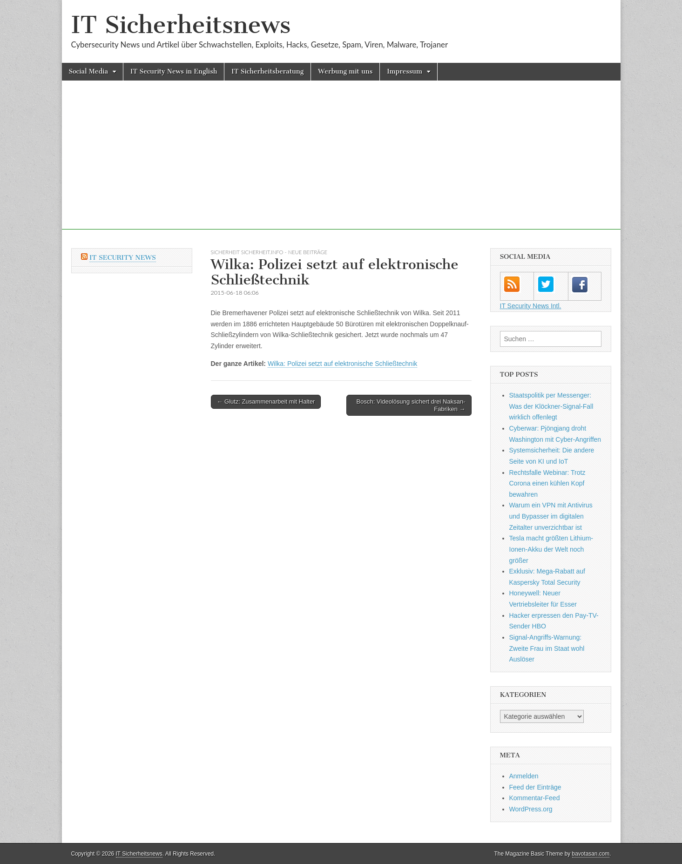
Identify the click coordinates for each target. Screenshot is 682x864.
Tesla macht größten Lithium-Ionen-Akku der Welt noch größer (551, 549)
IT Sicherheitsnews (181, 25)
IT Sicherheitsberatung (267, 71)
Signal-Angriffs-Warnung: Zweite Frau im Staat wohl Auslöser (547, 648)
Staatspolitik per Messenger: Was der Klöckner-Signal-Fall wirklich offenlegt (551, 406)
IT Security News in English (173, 71)
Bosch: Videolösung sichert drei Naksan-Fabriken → (411, 405)
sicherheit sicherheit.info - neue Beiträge (269, 252)
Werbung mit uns (345, 71)
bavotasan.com (591, 853)
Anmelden (524, 776)
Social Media (88, 71)
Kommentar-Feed (534, 798)
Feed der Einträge (535, 787)
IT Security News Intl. (530, 306)
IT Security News (122, 258)
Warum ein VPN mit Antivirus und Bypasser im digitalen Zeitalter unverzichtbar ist (551, 516)
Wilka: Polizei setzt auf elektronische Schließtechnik (342, 363)
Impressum (404, 71)
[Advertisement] (341, 164)
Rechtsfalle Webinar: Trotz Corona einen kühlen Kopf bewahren (547, 483)
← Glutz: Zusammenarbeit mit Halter (266, 401)
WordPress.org (531, 809)
